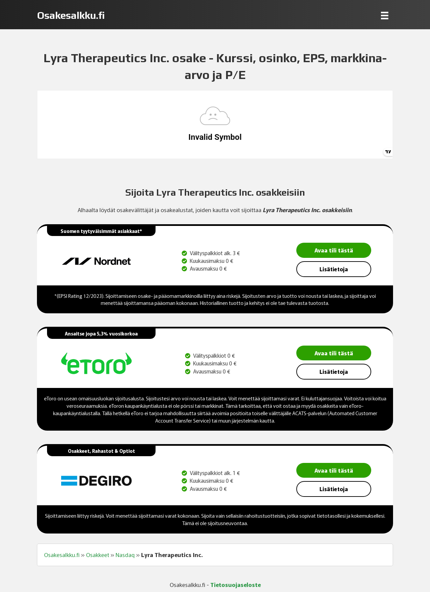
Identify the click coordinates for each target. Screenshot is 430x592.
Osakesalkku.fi (62, 555)
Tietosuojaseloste (235, 584)
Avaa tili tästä (333, 250)
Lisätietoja (333, 269)
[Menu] (384, 15)
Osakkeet (97, 555)
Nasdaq (125, 555)
